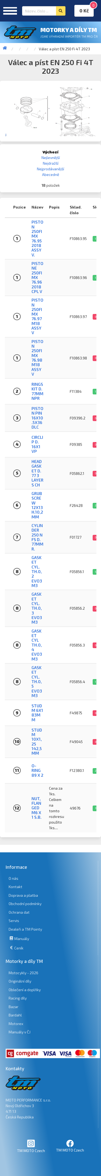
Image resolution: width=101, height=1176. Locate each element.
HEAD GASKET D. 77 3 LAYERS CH (37, 473)
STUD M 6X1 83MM (37, 712)
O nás (13, 878)
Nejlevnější (50, 157)
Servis (14, 920)
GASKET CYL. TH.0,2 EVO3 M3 (37, 571)
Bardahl (15, 1015)
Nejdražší (50, 163)
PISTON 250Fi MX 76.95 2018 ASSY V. (37, 238)
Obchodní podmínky (25, 903)
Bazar (13, 1006)
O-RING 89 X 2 (37, 770)
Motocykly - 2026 (23, 972)
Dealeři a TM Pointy (25, 929)
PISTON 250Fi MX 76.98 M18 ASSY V (37, 357)
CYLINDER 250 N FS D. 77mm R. (37, 537)
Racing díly (18, 998)
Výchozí (50, 152)
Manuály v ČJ (19, 1032)
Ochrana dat (19, 912)
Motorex (16, 1023)
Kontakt (15, 886)
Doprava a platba (23, 895)
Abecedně (50, 174)
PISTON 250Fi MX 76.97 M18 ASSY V (37, 316)
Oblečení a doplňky (25, 989)
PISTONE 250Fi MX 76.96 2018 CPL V (37, 277)
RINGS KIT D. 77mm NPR (37, 391)
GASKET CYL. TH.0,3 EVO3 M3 (37, 608)
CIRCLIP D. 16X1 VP (37, 444)
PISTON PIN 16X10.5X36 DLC (37, 417)
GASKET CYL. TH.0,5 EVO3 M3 (37, 681)
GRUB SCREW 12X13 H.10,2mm (37, 505)
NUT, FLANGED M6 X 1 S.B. (36, 808)
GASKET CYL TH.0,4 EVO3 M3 (37, 644)
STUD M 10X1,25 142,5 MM (37, 742)
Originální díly (20, 981)
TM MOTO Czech (31, 1146)
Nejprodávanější (50, 169)
